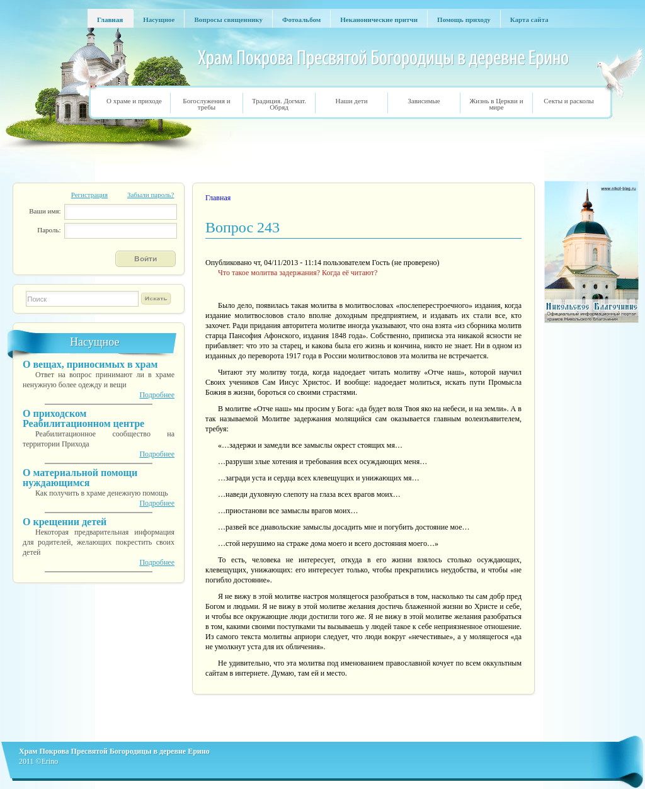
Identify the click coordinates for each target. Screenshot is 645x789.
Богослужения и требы (206, 104)
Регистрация (89, 194)
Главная (218, 197)
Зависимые (424, 101)
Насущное (94, 342)
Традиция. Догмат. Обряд (279, 104)
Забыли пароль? (150, 194)
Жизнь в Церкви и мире (496, 104)
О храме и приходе (134, 101)
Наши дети (351, 101)
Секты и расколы (568, 101)
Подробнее (156, 394)
